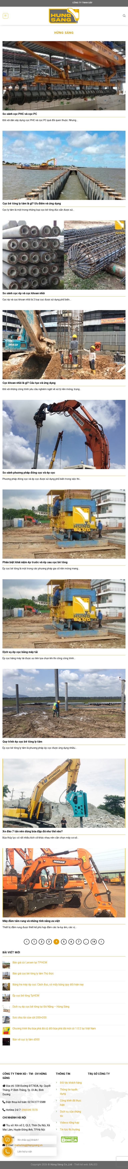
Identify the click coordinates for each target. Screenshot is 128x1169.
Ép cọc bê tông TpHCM (25, 995)
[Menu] (5, 16)
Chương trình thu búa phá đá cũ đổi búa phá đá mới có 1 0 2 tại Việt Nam (54, 1028)
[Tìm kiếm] (124, 16)
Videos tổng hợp (69, 1122)
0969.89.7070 (30, 1109)
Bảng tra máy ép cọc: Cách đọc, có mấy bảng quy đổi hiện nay (48, 984)
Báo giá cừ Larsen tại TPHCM (29, 962)
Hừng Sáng (64, 32)
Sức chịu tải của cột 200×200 (29, 1017)
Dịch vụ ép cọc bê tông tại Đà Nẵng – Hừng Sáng (40, 1006)
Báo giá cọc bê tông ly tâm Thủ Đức (33, 973)
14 (93, 941)
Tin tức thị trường (70, 1129)
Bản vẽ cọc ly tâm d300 (26, 1039)
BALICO (93, 1164)
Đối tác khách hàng (71, 1082)
